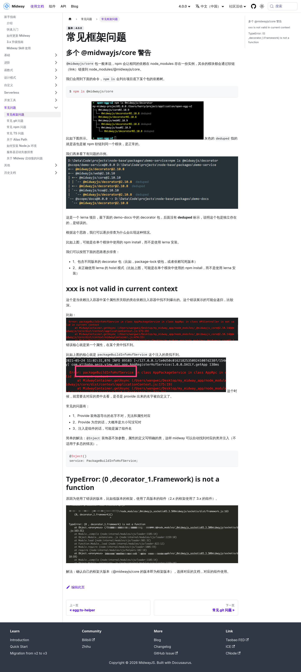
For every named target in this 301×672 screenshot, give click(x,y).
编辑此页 (75, 587)
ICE (230, 646)
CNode (233, 653)
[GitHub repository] (254, 6)
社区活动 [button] (235, 6)
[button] (31, 55)
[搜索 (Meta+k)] (283, 6)
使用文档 (37, 6)
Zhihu (86, 646)
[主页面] (70, 19)
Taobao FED (237, 640)
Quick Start (19, 646)
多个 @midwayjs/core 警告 (265, 21)
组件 (52, 6)
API (63, 6)
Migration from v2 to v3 (28, 653)
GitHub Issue (166, 653)
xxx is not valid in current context (269, 27)
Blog (74, 6)
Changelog (162, 646)
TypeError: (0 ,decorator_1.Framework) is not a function (268, 38)
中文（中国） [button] (208, 6)
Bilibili (88, 640)
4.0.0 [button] (183, 6)
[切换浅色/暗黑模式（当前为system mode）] (262, 6)
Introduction (19, 640)
